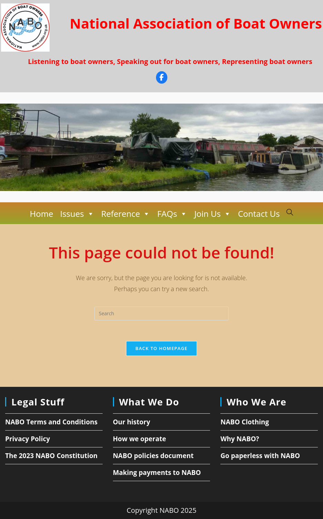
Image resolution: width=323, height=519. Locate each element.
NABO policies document (153, 455)
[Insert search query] (161, 313)
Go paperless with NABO (260, 455)
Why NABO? (239, 438)
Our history (131, 421)
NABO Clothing (244, 421)
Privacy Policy (27, 438)
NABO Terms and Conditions (51, 421)
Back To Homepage (161, 348)
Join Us (212, 213)
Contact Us (259, 213)
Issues (77, 213)
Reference (125, 213)
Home (41, 213)
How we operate (139, 438)
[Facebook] (161, 78)
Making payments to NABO (157, 472)
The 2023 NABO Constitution (51, 455)
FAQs (172, 213)
